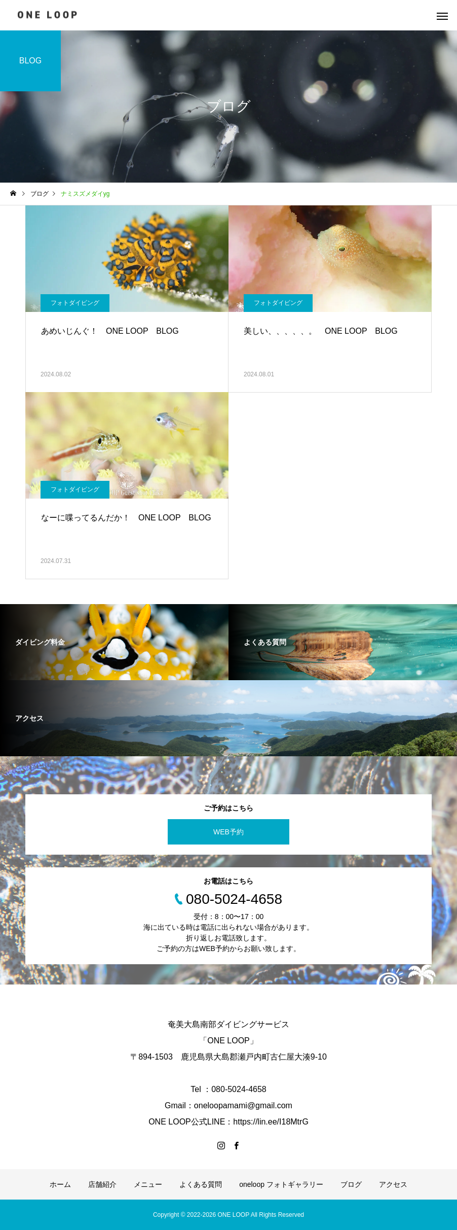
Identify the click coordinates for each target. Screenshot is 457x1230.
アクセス (393, 1184)
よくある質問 (200, 1184)
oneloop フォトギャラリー (281, 1184)
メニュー (148, 1184)
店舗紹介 (102, 1184)
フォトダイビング (75, 302)
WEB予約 (228, 832)
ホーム (60, 1184)
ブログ (351, 1184)
